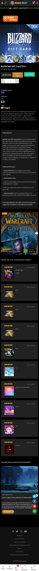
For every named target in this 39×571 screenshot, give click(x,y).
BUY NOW (29, 74)
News (19, 548)
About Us (20, 536)
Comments (19, 552)
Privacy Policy (19, 539)
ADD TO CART (17, 75)
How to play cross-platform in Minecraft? (17, 498)
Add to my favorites (8, 69)
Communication (19, 542)
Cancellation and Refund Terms (19, 545)
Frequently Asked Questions (19, 555)
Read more (8, 512)
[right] (36, 233)
